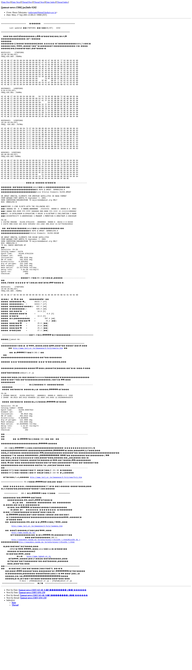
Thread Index (62, 2)
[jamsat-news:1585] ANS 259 (32, 654)
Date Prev (6, 2)
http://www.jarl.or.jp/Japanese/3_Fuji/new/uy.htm (38, 393)
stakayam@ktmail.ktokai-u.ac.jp (42, 12)
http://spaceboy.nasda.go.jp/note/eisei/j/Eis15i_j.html (50, 603)
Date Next (16, 2)
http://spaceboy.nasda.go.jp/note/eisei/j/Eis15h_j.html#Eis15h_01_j (45, 600)
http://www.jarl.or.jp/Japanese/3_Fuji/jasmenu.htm (36, 585)
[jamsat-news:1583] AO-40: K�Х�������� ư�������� (52, 651)
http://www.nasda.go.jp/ (23, 593)
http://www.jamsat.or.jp (39, 617)
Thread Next (39, 2)
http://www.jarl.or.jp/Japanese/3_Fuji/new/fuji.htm (60, 534)
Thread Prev (27, 2)
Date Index (50, 2)
